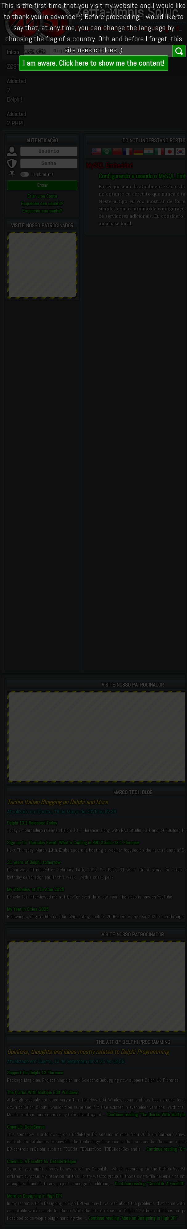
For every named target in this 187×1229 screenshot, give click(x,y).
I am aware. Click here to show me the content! (93, 63)
